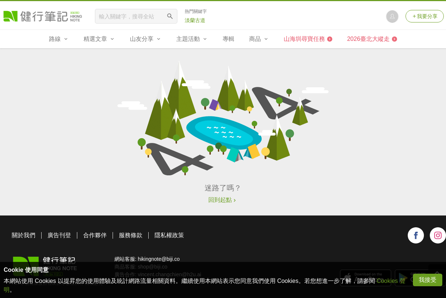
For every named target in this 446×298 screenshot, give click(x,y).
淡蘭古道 (195, 20)
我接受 (427, 280)
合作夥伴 (95, 235)
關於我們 (23, 235)
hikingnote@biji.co (159, 259)
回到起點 (223, 200)
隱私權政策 (169, 235)
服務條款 (130, 235)
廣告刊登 (59, 235)
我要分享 (425, 16)
